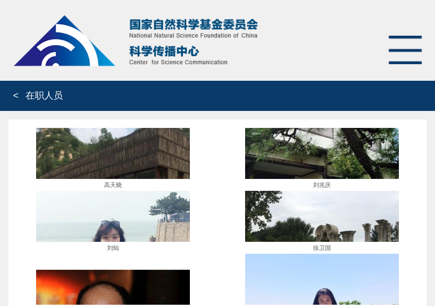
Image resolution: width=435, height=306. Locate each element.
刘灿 (113, 247)
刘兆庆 (322, 184)
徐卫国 (322, 247)
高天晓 (113, 184)
